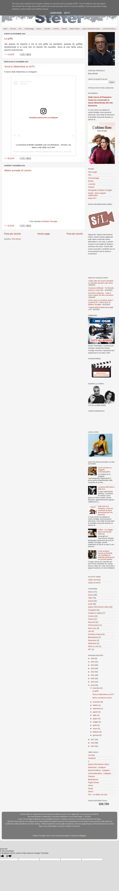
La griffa (8, 38)
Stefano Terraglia (35, 152)
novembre (97, 702)
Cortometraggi (29, 29)
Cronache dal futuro (109, 29)
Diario (5, 29)
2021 (93, 675)
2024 (93, 665)
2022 (93, 672)
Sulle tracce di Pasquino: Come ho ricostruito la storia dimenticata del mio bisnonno (105, 510)
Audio (90, 604)
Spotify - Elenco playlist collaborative (97, 194)
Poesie (90, 619)
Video (90, 598)
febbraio (96, 732)
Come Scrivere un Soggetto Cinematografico (105, 470)
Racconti (91, 622)
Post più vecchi (75, 233)
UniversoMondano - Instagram (99, 773)
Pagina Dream (93, 782)
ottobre (96, 705)
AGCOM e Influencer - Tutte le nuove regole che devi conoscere (100, 294)
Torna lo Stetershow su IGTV (19, 66)
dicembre (96, 688)
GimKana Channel (95, 634)
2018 (93, 685)
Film (20, 29)
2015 (93, 746)
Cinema (91, 616)
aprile (95, 725)
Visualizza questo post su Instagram (43, 118)
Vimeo (90, 785)
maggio (96, 722)
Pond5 (90, 788)
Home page (43, 233)
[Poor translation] (8, 856)
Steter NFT (92, 198)
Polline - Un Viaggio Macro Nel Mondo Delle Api (105, 532)
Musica (39, 29)
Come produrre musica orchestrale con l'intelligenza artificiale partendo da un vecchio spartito (106, 555)
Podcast (64, 29)
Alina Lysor (92, 628)
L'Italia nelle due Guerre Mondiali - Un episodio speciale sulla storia (101, 282)
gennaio (96, 735)
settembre (97, 709)
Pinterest (91, 776)
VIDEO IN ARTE (94, 583)
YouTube (56, 29)
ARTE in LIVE (93, 646)
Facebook (92, 758)
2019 (93, 682)
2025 (93, 662)
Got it (67, 13)
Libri (89, 631)
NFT (89, 649)
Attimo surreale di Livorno (17, 170)
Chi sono (13, 29)
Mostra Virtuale (74, 29)
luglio (95, 715)
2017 (93, 739)
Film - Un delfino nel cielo (97, 795)
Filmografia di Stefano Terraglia (100, 190)
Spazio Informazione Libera (91, 29)
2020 (93, 678)
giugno (95, 719)
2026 (93, 658)
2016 (93, 743)
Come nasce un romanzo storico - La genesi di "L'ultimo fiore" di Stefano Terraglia (101, 302)
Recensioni (92, 640)
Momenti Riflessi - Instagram (99, 770)
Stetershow (92, 643)
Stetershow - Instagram (97, 767)
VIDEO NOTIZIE (94, 580)
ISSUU (90, 791)
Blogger (83, 836)
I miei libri (47, 29)
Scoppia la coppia (95, 613)
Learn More (56, 13)
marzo (95, 729)
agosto (95, 712)
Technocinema (93, 625)
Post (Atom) (16, 239)
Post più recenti (12, 233)
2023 (93, 668)
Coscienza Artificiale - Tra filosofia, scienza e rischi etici (101, 289)
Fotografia (92, 610)
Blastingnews (93, 637)
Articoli (90, 601)
